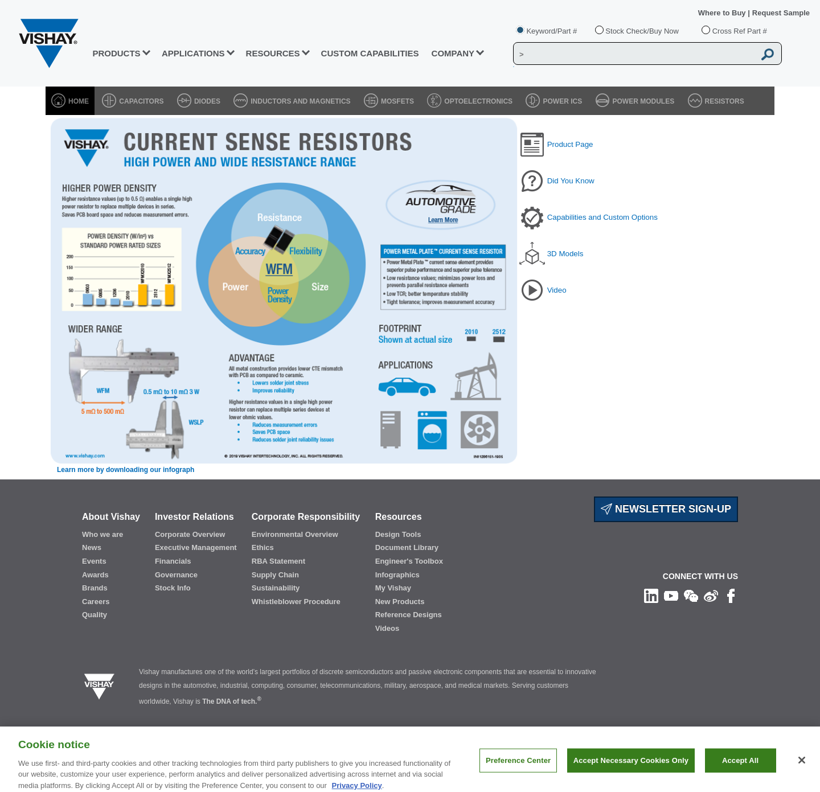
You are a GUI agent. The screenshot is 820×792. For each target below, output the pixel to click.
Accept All (740, 767)
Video (557, 290)
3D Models (565, 253)
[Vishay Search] (634, 54)
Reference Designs (408, 614)
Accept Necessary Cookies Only (630, 767)
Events (94, 561)
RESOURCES (273, 53)
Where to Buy (723, 13)
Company (453, 53)
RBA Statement (278, 561)
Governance (176, 575)
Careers (95, 601)
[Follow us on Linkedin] (651, 595)
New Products (400, 601)
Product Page (570, 144)
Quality (94, 614)
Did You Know (570, 181)
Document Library (406, 547)
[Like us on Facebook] (731, 595)
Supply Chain (275, 575)
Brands (95, 588)
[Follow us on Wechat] (691, 595)
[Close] (801, 766)
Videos (387, 628)
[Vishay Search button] (767, 54)
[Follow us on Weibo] (711, 595)
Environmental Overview (295, 534)
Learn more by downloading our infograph (125, 470)
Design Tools (398, 534)
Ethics (263, 547)
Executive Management (196, 547)
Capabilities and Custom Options (602, 217)
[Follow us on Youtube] (671, 595)
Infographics (397, 575)
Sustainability (276, 588)
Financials (173, 561)
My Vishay (393, 588)
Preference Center (518, 767)
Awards (95, 575)
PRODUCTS (116, 53)
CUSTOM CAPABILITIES (370, 53)
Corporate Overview (190, 534)
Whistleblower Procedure (296, 601)
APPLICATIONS (193, 53)
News (91, 547)
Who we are (102, 534)
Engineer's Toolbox (409, 561)
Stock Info (173, 588)
